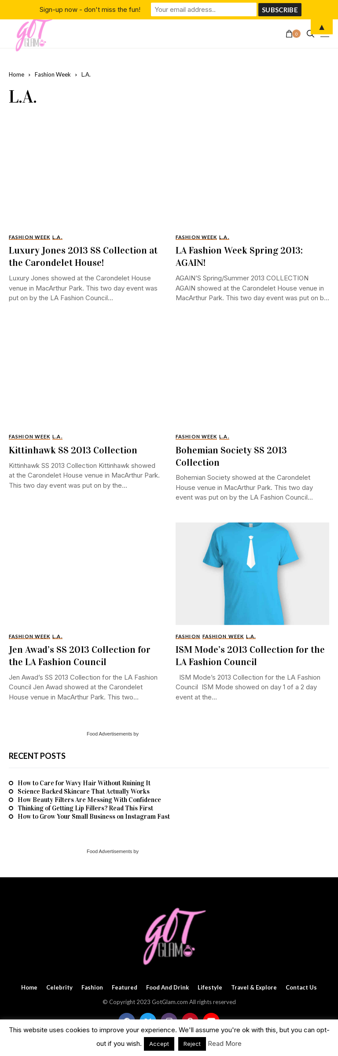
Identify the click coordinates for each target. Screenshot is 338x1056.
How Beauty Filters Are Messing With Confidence (89, 800)
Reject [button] (192, 1043)
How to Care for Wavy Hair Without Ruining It (84, 783)
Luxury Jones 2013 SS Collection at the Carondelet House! (83, 256)
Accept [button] (159, 1043)
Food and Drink (167, 987)
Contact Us (301, 987)
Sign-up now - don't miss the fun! (90, 9)
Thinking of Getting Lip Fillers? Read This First (85, 808)
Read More (225, 1043)
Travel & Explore (254, 987)
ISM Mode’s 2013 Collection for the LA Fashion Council (250, 656)
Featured (124, 987)
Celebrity (59, 987)
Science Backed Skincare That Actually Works (84, 791)
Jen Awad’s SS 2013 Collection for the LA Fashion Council (80, 656)
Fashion (92, 987)
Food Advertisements (109, 733)
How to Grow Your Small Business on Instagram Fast (94, 817)
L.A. (86, 74)
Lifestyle (210, 987)
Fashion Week (53, 74)
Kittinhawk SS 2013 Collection (73, 450)
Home (16, 74)
